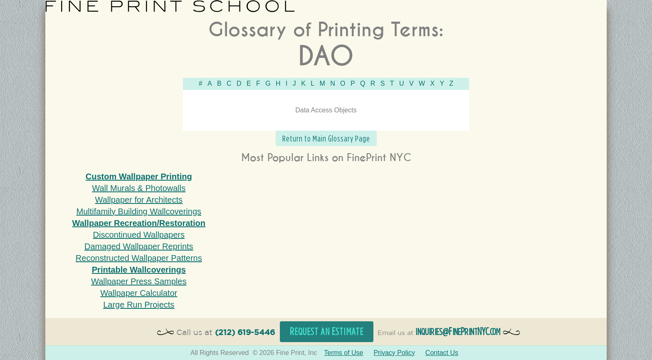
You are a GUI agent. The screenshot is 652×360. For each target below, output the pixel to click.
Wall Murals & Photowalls (138, 188)
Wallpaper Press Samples (138, 281)
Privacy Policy (394, 352)
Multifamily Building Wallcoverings (139, 211)
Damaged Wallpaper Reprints (138, 246)
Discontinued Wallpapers (139, 234)
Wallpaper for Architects (139, 199)
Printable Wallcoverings (139, 269)
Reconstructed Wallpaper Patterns (139, 258)
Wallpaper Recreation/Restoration (138, 223)
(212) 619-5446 (245, 333)
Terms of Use (343, 352)
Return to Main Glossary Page (326, 138)
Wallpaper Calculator (138, 293)
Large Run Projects (138, 304)
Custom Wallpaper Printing (139, 176)
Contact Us (441, 352)
